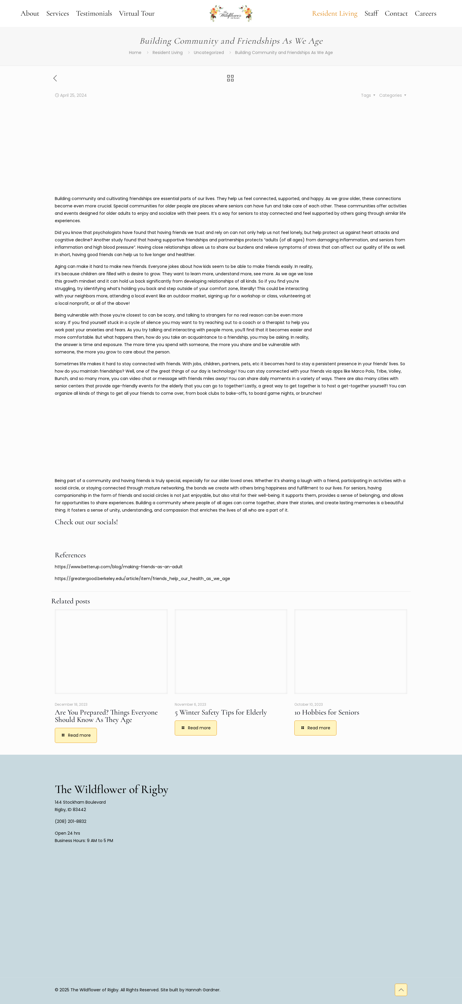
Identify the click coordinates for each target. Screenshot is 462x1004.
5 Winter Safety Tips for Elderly (221, 712)
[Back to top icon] (401, 990)
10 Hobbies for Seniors (326, 712)
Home (135, 52)
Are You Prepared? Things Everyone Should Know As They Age (106, 716)
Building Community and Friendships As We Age (284, 52)
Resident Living (168, 52)
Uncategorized (209, 52)
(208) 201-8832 (70, 821)
